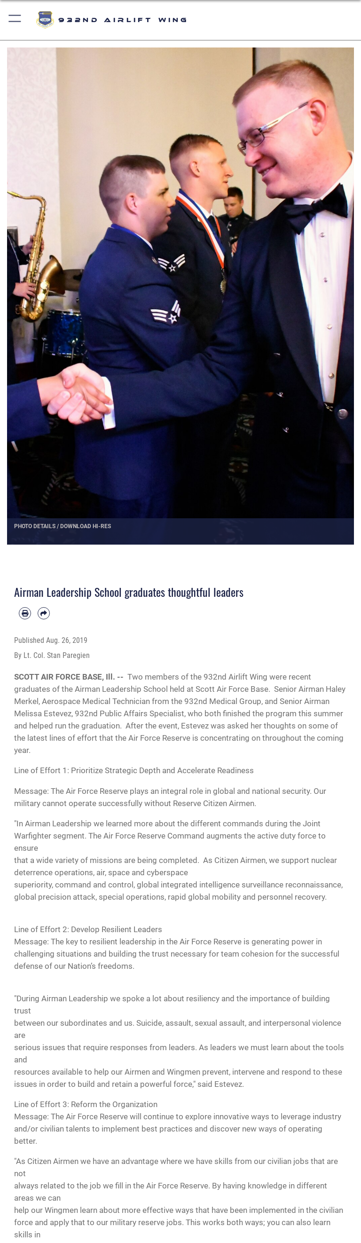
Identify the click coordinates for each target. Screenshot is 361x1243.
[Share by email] (44, 613)
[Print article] (25, 613)
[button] (15, 20)
